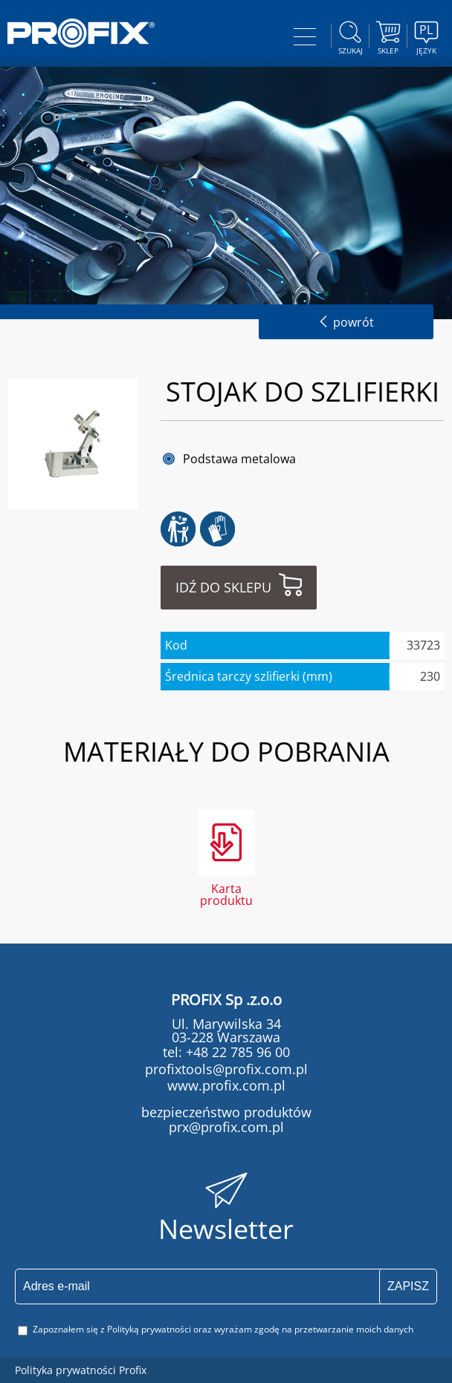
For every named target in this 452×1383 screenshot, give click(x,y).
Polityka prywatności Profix (80, 1370)
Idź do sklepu (223, 587)
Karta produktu (226, 893)
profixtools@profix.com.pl (226, 1069)
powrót (346, 322)
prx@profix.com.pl (226, 1127)
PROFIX (81, 33)
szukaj (350, 35)
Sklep (388, 35)
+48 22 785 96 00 (236, 1052)
